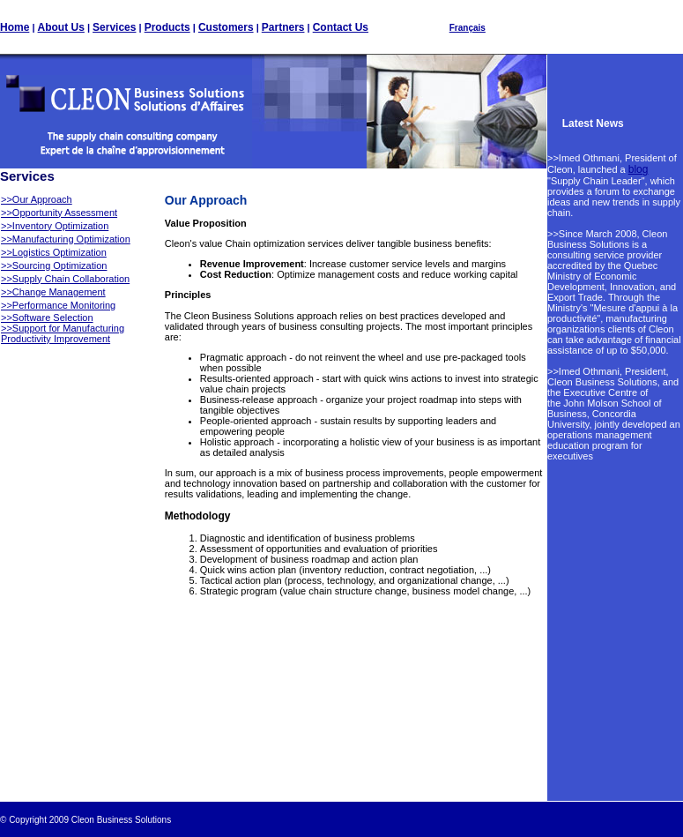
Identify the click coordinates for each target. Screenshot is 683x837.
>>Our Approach (36, 199)
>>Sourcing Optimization (54, 265)
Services (114, 27)
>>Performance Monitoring (58, 305)
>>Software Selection (47, 317)
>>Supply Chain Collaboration (65, 278)
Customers (226, 27)
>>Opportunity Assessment (59, 212)
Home (14, 27)
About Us (61, 27)
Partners (283, 27)
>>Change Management (53, 292)
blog (638, 169)
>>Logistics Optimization (54, 252)
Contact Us (340, 27)
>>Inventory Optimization (54, 225)
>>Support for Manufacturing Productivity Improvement (62, 333)
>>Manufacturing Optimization (65, 239)
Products (167, 27)
